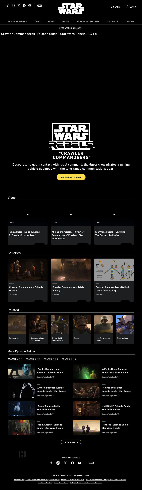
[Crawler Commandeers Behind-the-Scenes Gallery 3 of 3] (114, 270)
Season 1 (69, 359)
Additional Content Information (36, 480)
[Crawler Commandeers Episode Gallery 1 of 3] (28, 270)
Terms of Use (19, 480)
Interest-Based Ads (61, 483)
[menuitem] (37, 22)
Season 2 (51, 359)
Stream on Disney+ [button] (71, 177)
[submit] (110, 6)
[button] (71, 442)
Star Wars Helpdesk (45, 483)
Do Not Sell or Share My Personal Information (86, 483)
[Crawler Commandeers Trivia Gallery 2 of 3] (71, 270)
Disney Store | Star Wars (117, 480)
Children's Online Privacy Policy (72, 480)
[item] (17, 22)
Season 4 (15, 359)
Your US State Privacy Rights (96, 480)
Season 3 (33, 359)
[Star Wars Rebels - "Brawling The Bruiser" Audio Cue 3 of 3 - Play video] (114, 214)
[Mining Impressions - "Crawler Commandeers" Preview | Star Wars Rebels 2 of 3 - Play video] (71, 214)
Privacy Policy (54, 480)
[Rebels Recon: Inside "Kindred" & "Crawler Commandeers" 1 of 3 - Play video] (28, 214)
